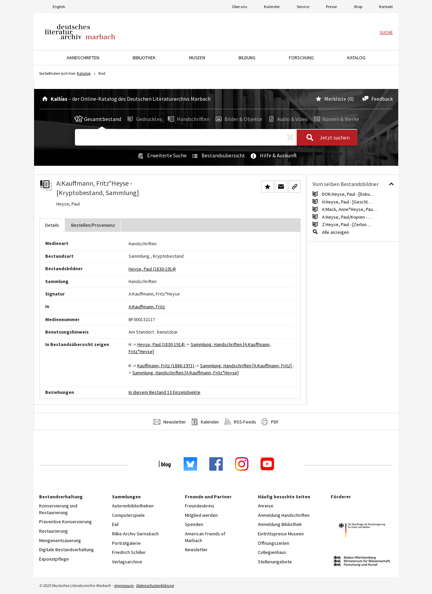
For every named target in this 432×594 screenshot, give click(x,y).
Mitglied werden (201, 515)
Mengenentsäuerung (60, 540)
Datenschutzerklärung (155, 585)
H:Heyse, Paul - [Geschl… (347, 202)
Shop (358, 6)
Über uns (239, 6)
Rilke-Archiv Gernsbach (135, 534)
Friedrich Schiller (129, 552)
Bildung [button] (247, 58)
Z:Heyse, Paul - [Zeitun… (346, 224)
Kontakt (386, 6)
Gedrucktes (144, 119)
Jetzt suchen (326, 138)
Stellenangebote (275, 562)
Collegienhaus (272, 552)
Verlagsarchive (127, 562)
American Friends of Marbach (205, 537)
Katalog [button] (356, 58)
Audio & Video (287, 119)
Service (303, 6)
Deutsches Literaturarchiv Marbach (80, 31)
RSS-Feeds (240, 421)
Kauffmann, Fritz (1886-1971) (166, 366)
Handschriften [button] (83, 58)
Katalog (83, 73)
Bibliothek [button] (144, 58)
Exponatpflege (54, 559)
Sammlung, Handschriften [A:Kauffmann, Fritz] (246, 366)
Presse (331, 6)
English (59, 6)
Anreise (265, 506)
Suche (386, 32)
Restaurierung (53, 531)
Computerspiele (128, 515)
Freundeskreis (199, 506)
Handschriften (188, 119)
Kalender (272, 6)
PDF (270, 421)
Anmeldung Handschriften (283, 515)
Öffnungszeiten (273, 543)
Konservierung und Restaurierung (58, 509)
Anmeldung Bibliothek (280, 524)
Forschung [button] (301, 58)
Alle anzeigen (335, 232)
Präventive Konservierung (65, 522)
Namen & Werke (335, 119)
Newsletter (170, 421)
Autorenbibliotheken (133, 506)
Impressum (124, 585)
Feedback (376, 98)
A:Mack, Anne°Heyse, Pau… (349, 209)
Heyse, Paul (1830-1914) (152, 269)
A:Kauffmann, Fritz (147, 307)
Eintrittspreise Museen (281, 534)
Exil (115, 524)
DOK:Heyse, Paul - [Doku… (348, 194)
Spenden (194, 524)
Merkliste (330, 98)
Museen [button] (197, 58)
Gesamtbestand (98, 119)
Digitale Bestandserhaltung (66, 549)
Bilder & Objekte (238, 119)
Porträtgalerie (126, 543)
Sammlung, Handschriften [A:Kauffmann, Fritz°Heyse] (185, 373)
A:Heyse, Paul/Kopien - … (347, 217)
